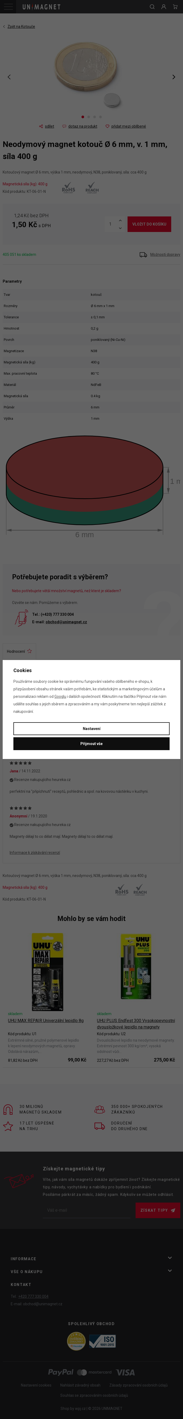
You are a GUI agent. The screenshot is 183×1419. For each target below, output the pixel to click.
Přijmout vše (91, 744)
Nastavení (91, 729)
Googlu (60, 696)
